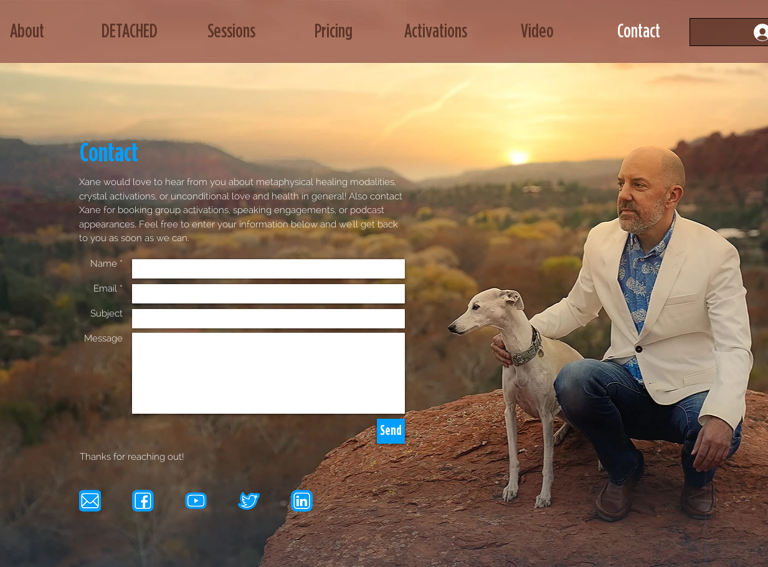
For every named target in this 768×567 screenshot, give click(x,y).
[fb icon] (143, 501)
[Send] (391, 431)
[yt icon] (196, 501)
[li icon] (302, 501)
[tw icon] (249, 501)
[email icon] (90, 501)
